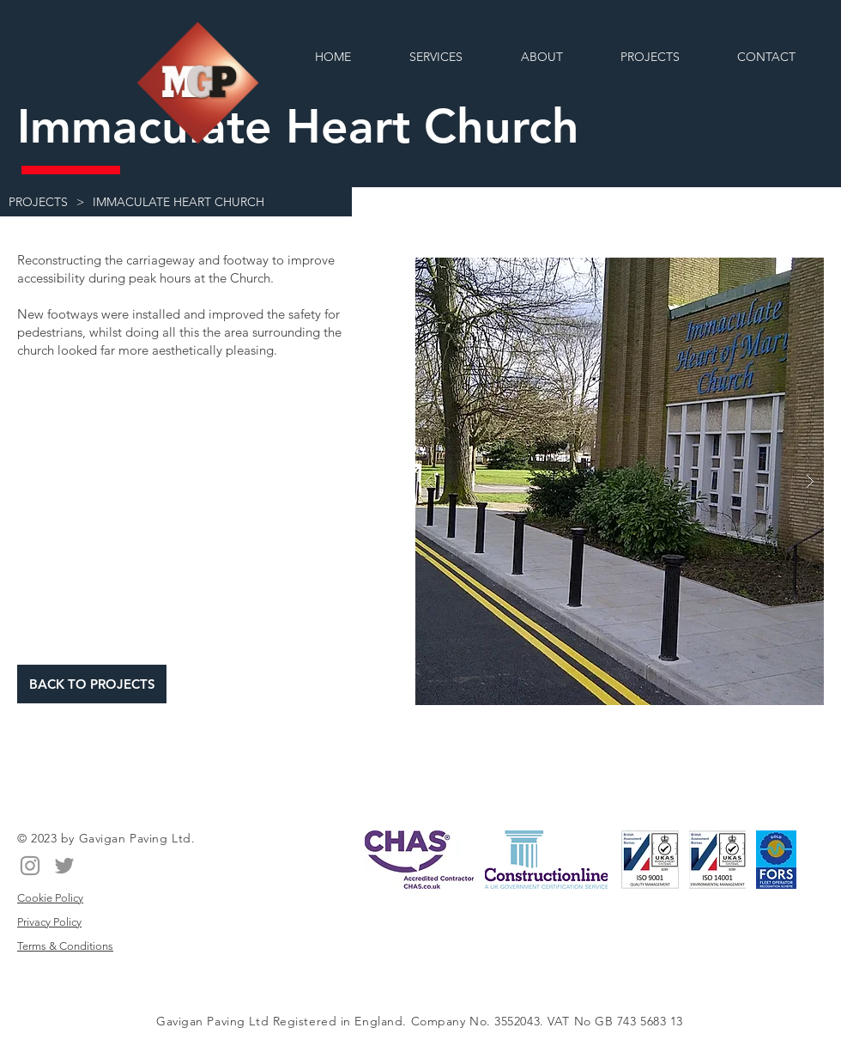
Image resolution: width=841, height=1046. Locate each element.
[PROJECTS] (38, 201)
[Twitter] (64, 866)
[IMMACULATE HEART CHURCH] (178, 201)
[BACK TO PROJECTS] (91, 684)
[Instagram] (30, 866)
